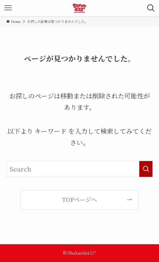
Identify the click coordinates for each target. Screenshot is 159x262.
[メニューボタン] (8, 8)
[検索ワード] (79, 169)
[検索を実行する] (146, 169)
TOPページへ (79, 199)
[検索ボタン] (151, 8)
